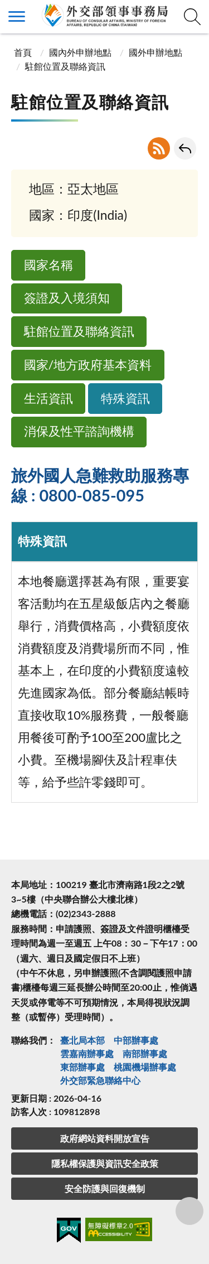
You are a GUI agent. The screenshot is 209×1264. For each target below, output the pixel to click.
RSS (159, 148)
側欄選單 (16, 16)
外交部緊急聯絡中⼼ (100, 1080)
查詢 (192, 16)
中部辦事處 (136, 1040)
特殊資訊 (125, 398)
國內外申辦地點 (80, 52)
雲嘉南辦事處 (87, 1053)
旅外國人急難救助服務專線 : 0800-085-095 (100, 485)
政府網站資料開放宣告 (104, 1138)
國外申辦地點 (155, 52)
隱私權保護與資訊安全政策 (104, 1163)
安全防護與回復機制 (105, 1188)
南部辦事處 (145, 1053)
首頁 (23, 52)
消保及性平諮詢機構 (79, 431)
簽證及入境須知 (67, 298)
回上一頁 (185, 148)
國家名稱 (48, 265)
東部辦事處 (82, 1067)
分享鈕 (189, 1211)
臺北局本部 (82, 1040)
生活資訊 (48, 398)
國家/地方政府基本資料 (88, 365)
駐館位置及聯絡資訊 (79, 331)
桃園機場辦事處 (145, 1067)
